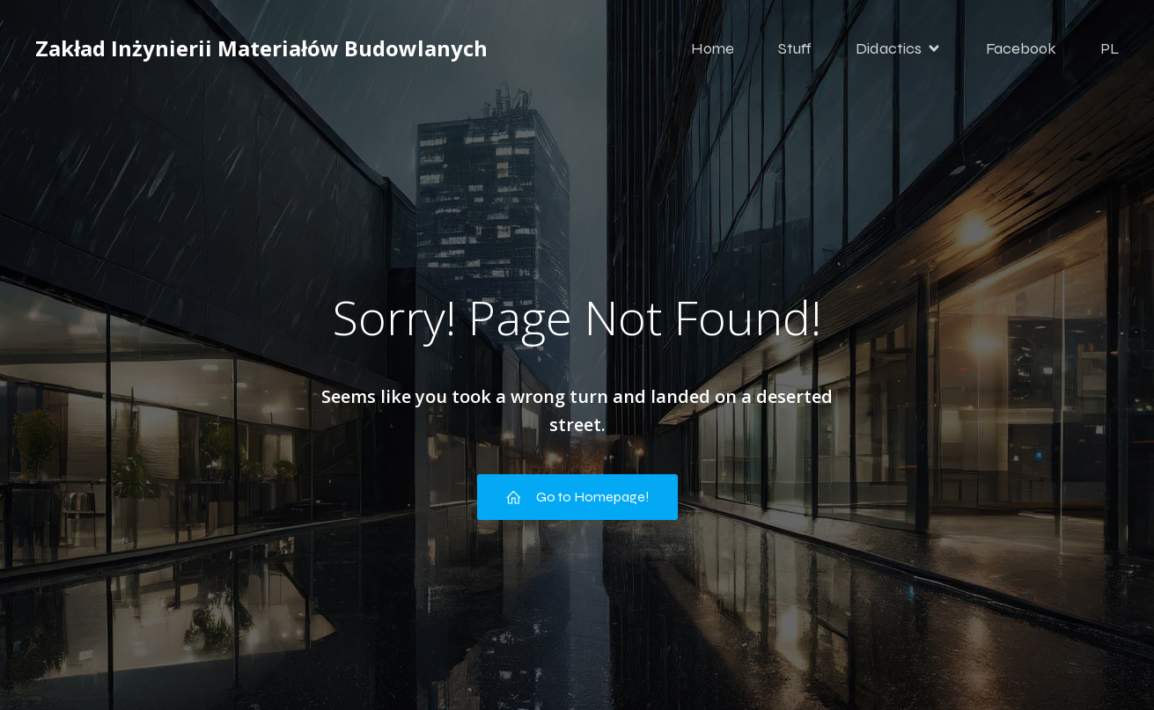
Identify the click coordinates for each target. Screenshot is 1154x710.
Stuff (795, 48)
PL (1110, 48)
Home (712, 48)
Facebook (1021, 48)
